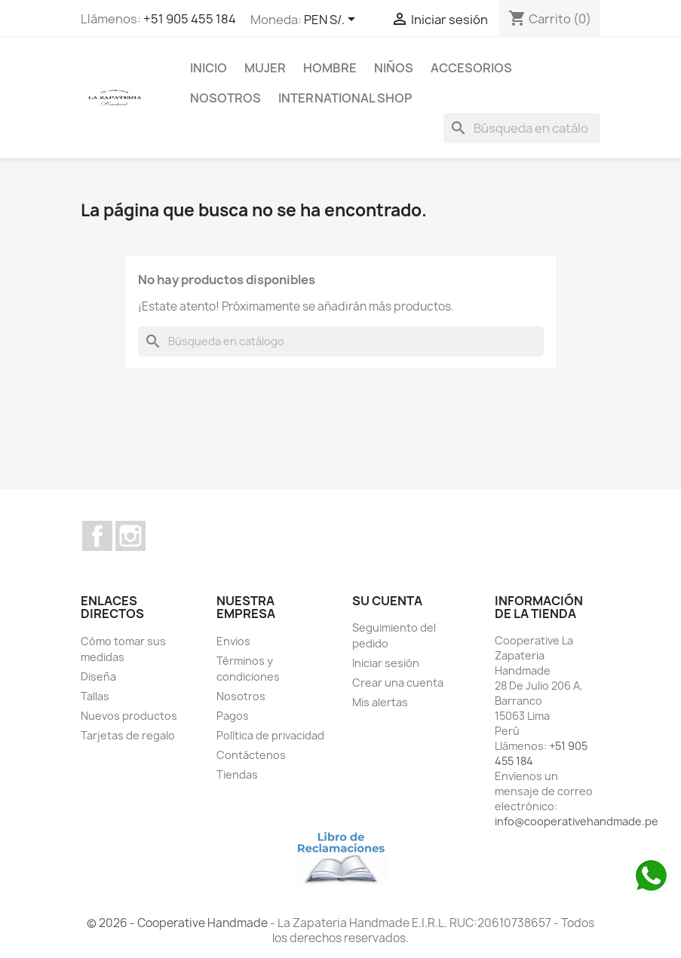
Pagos (232, 716)
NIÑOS (393, 68)
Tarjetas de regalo (128, 735)
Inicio (208, 68)
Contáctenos (251, 755)
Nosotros (225, 98)
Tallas (95, 696)
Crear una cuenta (397, 682)
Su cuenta (387, 600)
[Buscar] (521, 128)
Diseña (98, 676)
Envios (233, 641)
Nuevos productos (129, 716)
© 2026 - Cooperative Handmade (178, 923)
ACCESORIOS (471, 68)
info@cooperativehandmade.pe (576, 821)
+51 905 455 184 (189, 19)
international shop (345, 98)
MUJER (265, 68)
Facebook (97, 536)
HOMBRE (330, 68)
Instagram (130, 536)
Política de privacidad (270, 735)
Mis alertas (380, 702)
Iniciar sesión (385, 663)
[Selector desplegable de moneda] (332, 20)
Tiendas (237, 774)
